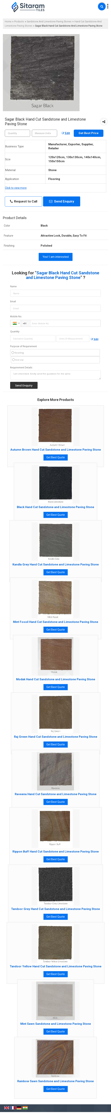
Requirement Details (21, 367)
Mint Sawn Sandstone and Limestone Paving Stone (55, 1024)
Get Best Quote (55, 457)
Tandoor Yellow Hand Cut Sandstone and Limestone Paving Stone (55, 966)
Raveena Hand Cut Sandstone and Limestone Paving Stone (55, 794)
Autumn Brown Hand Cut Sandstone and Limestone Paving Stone (55, 449)
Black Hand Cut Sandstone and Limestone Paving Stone (55, 507)
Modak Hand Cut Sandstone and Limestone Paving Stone (55, 679)
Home (8, 21)
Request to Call (23, 201)
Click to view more (16, 187)
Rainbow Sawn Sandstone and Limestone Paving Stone (55, 1081)
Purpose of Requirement (23, 346)
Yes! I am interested (56, 257)
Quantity (14, 331)
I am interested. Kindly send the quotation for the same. (55, 375)
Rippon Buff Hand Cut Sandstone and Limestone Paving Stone (55, 851)
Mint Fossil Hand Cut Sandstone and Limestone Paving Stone (55, 622)
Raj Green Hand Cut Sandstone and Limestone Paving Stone (55, 736)
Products (19, 21)
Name (13, 286)
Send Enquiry (61, 201)
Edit (66, 133)
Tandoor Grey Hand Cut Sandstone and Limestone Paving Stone (55, 909)
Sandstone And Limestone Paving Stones (49, 21)
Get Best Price (89, 133)
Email (13, 301)
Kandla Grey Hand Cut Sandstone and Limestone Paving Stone (55, 564)
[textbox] (44, 133)
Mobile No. (16, 316)
